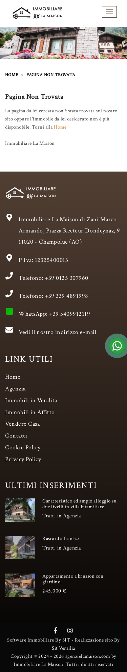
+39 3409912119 (69, 314)
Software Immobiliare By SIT (38, 640)
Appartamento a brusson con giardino (73, 579)
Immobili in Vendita (31, 400)
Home (60, 127)
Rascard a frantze (60, 538)
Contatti (16, 436)
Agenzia (15, 389)
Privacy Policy (23, 459)
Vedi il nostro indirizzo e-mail (57, 332)
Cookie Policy (23, 447)
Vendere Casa (22, 424)
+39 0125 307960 (66, 278)
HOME (11, 75)
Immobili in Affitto (30, 412)
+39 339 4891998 (66, 296)
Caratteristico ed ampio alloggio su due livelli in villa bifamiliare (79, 504)
